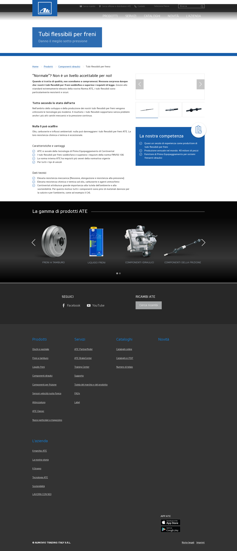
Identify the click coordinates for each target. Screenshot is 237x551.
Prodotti (110, 16)
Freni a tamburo (40, 358)
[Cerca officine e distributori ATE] (113, 6)
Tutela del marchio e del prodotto (91, 384)
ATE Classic (38, 411)
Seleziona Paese (161, 6)
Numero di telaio (124, 367)
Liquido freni (38, 367)
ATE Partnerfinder (83, 349)
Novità (173, 16)
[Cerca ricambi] (86, 6)
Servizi (130, 16)
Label (77, 402)
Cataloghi (152, 16)
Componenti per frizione (44, 384)
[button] (140, 84)
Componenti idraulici (69, 66)
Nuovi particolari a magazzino (47, 420)
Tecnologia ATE (40, 477)
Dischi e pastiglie (40, 349)
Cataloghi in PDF (124, 358)
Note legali (188, 542)
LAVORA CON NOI (41, 494)
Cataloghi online (124, 349)
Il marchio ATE (39, 451)
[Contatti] (138, 6)
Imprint (200, 542)
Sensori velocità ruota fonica (46, 393)
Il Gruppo (36, 468)
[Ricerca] (191, 6)
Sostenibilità (38, 486)
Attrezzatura (38, 402)
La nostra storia (40, 460)
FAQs (77, 393)
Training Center (81, 367)
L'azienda (193, 16)
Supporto (79, 375)
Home (35, 66)
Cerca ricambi (148, 305)
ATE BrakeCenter (83, 358)
